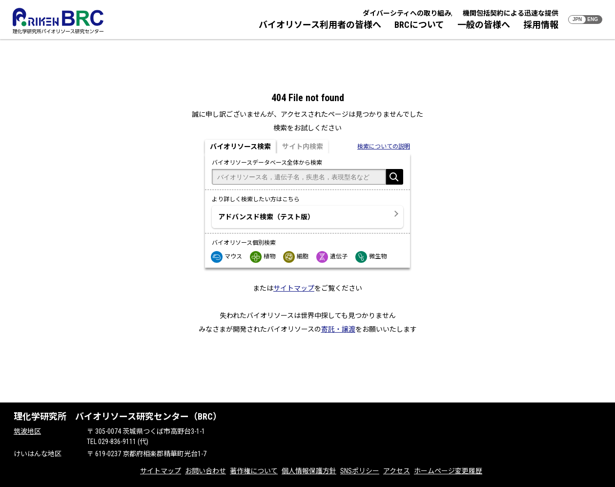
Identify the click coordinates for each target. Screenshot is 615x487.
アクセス (396, 471)
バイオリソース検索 (240, 146)
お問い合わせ (205, 471)
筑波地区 (27, 431)
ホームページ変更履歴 (448, 471)
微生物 (371, 256)
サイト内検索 (302, 146)
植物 (263, 256)
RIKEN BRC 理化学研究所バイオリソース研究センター (58, 21)
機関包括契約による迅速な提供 (510, 13)
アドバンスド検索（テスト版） (266, 217)
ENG (592, 19)
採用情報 (540, 25)
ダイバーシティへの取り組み (407, 13)
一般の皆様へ (483, 25)
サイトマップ (293, 288)
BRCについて (419, 25)
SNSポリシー (359, 471)
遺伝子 (332, 256)
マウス (227, 256)
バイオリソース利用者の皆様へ (320, 25)
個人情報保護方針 (309, 471)
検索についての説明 (383, 146)
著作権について (254, 471)
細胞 (296, 256)
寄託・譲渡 (338, 329)
